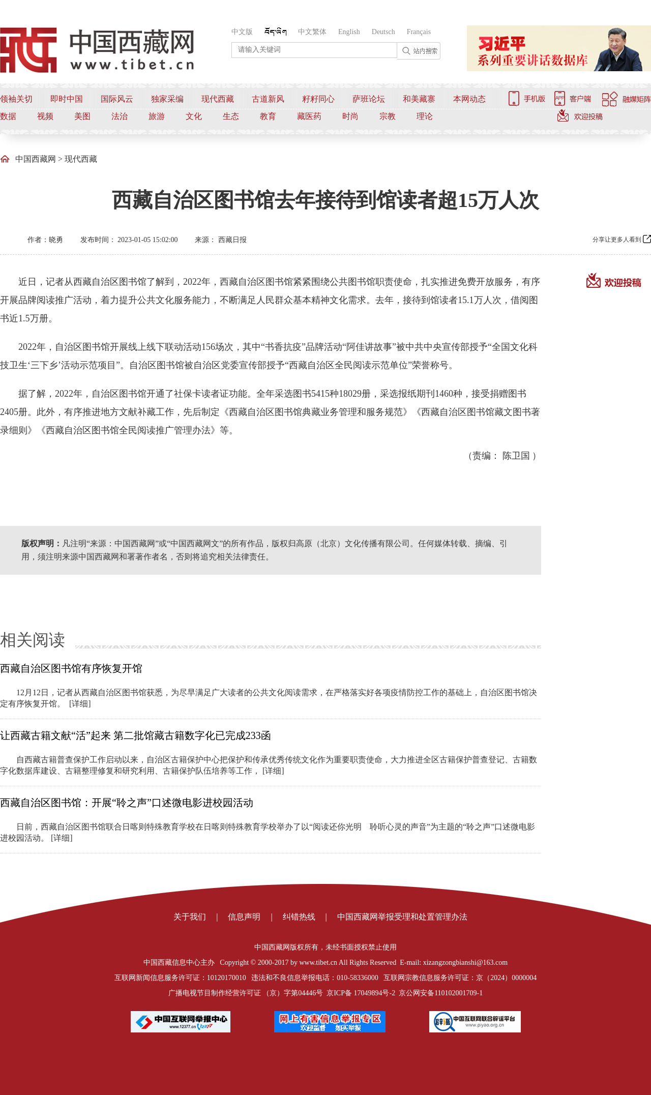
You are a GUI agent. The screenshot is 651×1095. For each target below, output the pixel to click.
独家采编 (167, 99)
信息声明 (244, 916)
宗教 (387, 116)
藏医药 (309, 116)
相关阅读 (32, 640)
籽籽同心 (318, 99)
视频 (45, 116)
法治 (119, 116)
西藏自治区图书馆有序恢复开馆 (71, 668)
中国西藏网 (35, 159)
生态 (231, 116)
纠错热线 (299, 916)
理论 (425, 116)
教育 (268, 116)
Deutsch (383, 32)
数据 (8, 116)
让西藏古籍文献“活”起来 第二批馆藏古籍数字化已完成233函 (135, 735)
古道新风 (268, 99)
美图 (82, 116)
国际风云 (117, 99)
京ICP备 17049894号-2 (361, 993)
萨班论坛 (368, 99)
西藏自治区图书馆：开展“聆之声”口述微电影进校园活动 (126, 802)
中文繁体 (312, 32)
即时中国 (66, 99)
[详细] (80, 703)
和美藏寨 (419, 99)
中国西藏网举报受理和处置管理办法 (402, 916)
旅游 (157, 116)
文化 (194, 116)
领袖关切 (16, 99)
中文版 (242, 32)
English (349, 32)
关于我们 (189, 916)
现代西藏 (217, 99)
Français (419, 32)
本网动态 (469, 99)
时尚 (350, 116)
